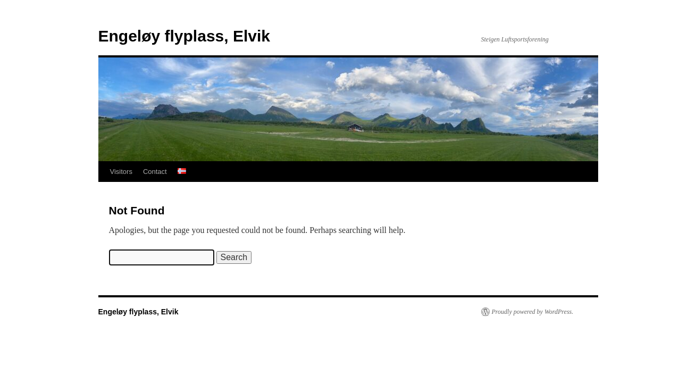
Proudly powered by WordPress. (533, 311)
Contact (155, 172)
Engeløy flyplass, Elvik (184, 36)
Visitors (121, 172)
